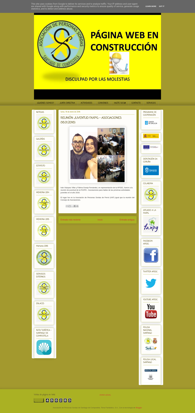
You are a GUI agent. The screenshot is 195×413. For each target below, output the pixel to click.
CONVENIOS (103, 103)
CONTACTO (136, 103)
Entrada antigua (127, 220)
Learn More (150, 6)
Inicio (100, 220)
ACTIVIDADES (86, 103)
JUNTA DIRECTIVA (67, 103)
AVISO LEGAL (105, 395)
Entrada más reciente (71, 220)
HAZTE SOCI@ (120, 103)
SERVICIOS (151, 103)
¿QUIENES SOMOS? (45, 103)
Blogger (139, 408)
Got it (161, 6)
